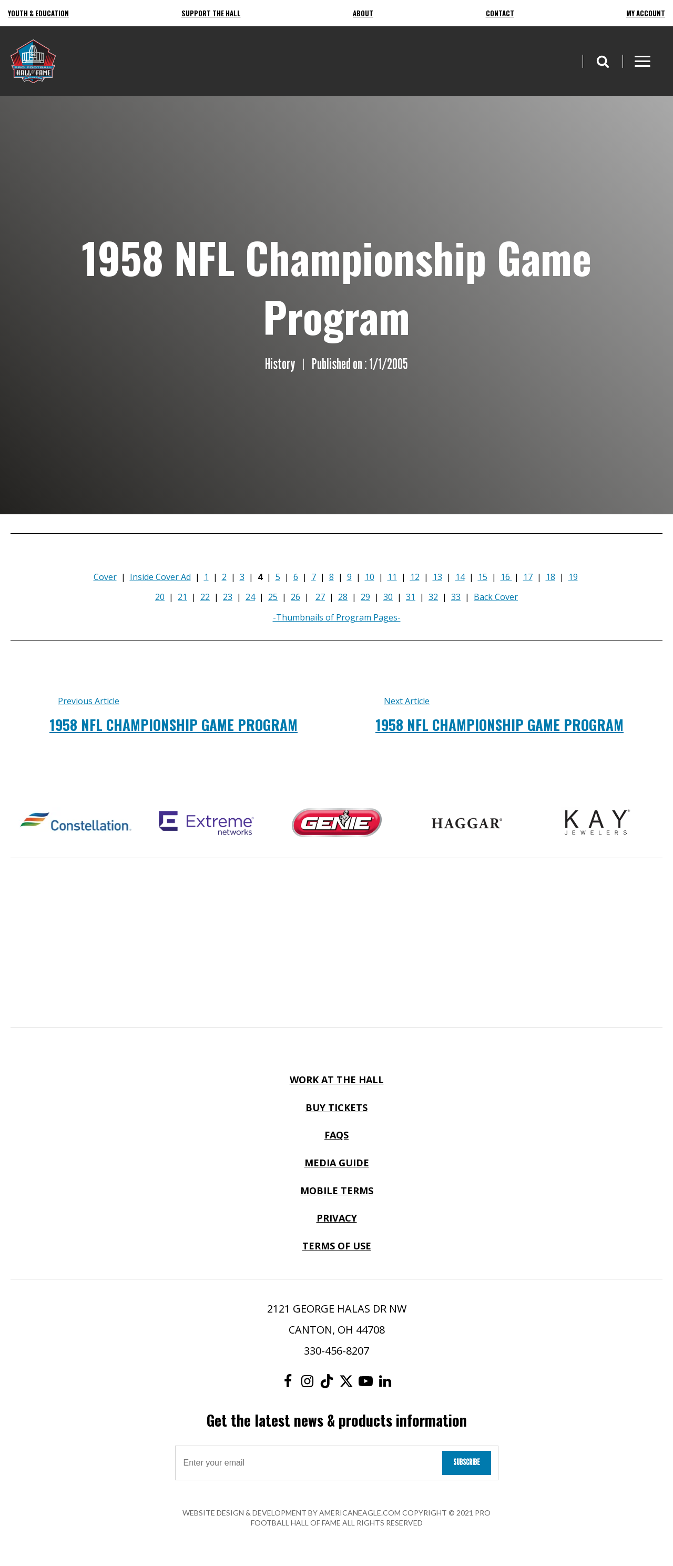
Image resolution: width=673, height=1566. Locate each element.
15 (482, 577)
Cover (105, 577)
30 (388, 597)
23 (227, 597)
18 (550, 577)
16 (506, 577)
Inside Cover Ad (160, 577)
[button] (603, 61)
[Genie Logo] (336, 823)
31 (410, 597)
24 (250, 597)
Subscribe (466, 1462)
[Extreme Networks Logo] (206, 823)
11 (392, 577)
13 (437, 577)
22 (205, 597)
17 (528, 577)
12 (415, 577)
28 (343, 597)
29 (365, 597)
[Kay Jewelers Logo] (597, 823)
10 (369, 577)
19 (573, 577)
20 (160, 597)
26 (295, 597)
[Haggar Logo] (467, 823)
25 (273, 597)
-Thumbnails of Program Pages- (337, 617)
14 (460, 577)
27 (320, 597)
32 (433, 597)
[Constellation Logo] (76, 823)
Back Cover (496, 597)
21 (182, 597)
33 (456, 597)
